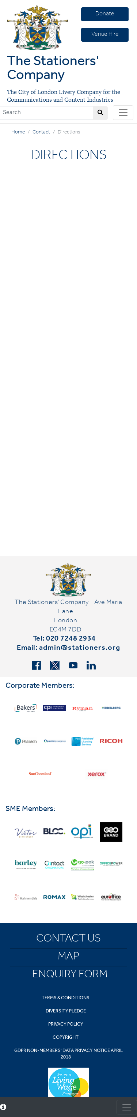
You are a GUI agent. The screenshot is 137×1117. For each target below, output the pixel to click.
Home (18, 132)
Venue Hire (105, 35)
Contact (41, 132)
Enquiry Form (69, 975)
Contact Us (68, 939)
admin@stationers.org (79, 648)
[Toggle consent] (127, 1107)
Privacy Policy (65, 1024)
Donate (104, 14)
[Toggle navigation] (123, 112)
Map (68, 957)
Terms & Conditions (66, 998)
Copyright (66, 1037)
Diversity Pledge (66, 1011)
